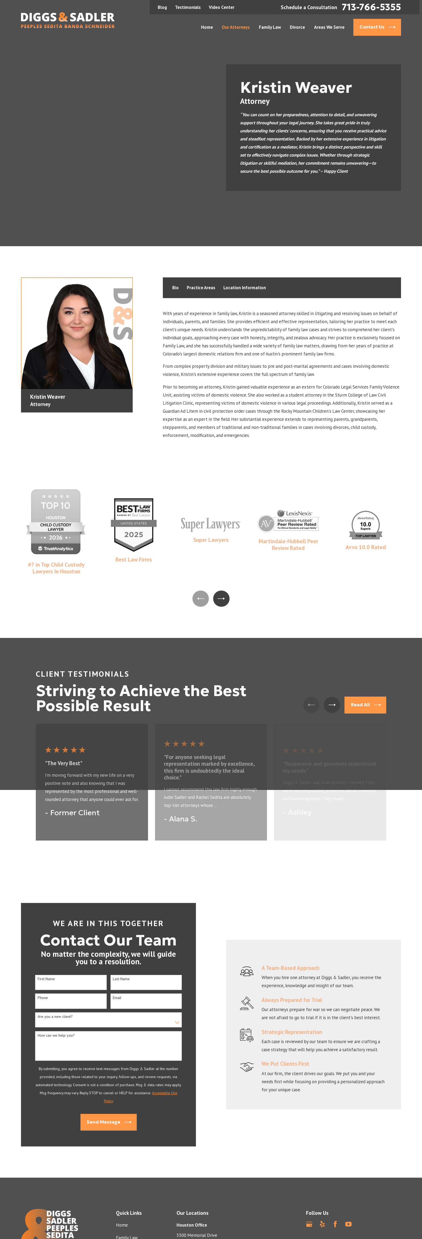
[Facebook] (335, 1176)
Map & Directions (193, 1212)
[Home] (68, 20)
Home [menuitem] (207, 27)
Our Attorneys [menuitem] (236, 27)
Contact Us (126, 1227)
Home (122, 1177)
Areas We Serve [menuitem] (329, 27)
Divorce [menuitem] (297, 27)
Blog (162, 7)
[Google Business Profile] (309, 1176)
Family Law (127, 1190)
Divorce (123, 1202)
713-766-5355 (371, 7)
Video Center (221, 7)
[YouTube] (348, 1176)
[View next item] (221, 550)
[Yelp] (322, 1176)
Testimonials (188, 7)
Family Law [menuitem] (270, 27)
